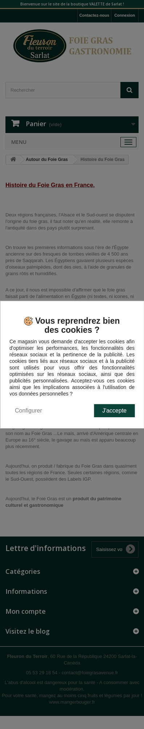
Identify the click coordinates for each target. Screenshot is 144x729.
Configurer (28, 410)
